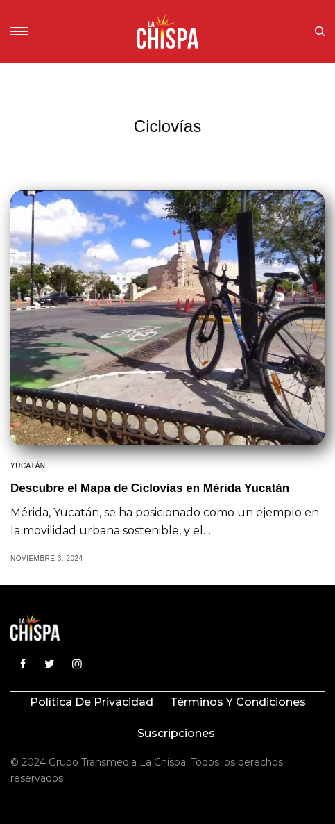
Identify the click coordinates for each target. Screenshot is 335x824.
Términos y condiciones (238, 702)
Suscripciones (176, 733)
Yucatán (28, 466)
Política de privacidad (91, 702)
